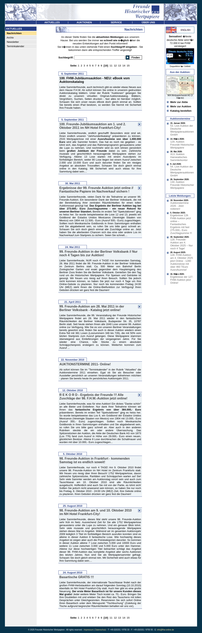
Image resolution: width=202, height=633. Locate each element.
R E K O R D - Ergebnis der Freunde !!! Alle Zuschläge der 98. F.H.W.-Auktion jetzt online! (93, 396)
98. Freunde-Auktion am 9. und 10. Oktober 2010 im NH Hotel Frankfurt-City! (95, 512)
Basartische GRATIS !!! (76, 577)
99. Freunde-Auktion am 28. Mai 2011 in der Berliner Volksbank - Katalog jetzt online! (91, 308)
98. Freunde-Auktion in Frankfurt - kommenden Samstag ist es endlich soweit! (94, 460)
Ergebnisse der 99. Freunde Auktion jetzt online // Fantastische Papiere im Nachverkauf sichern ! (96, 189)
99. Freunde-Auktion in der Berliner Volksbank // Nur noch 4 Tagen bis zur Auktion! (98, 253)
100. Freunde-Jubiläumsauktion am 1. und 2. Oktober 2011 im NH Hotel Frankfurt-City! (92, 125)
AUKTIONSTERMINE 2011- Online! (85, 364)
